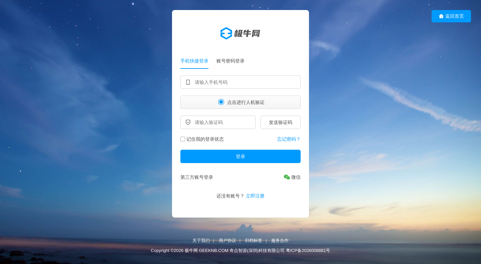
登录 (240, 156)
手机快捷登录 (194, 60)
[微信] (292, 177)
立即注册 (255, 196)
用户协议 (227, 240)
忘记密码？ (289, 139)
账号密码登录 (230, 60)
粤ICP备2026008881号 (308, 250)
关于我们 (201, 240)
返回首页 (451, 16)
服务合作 (280, 240)
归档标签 (253, 240)
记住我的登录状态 (202, 139)
